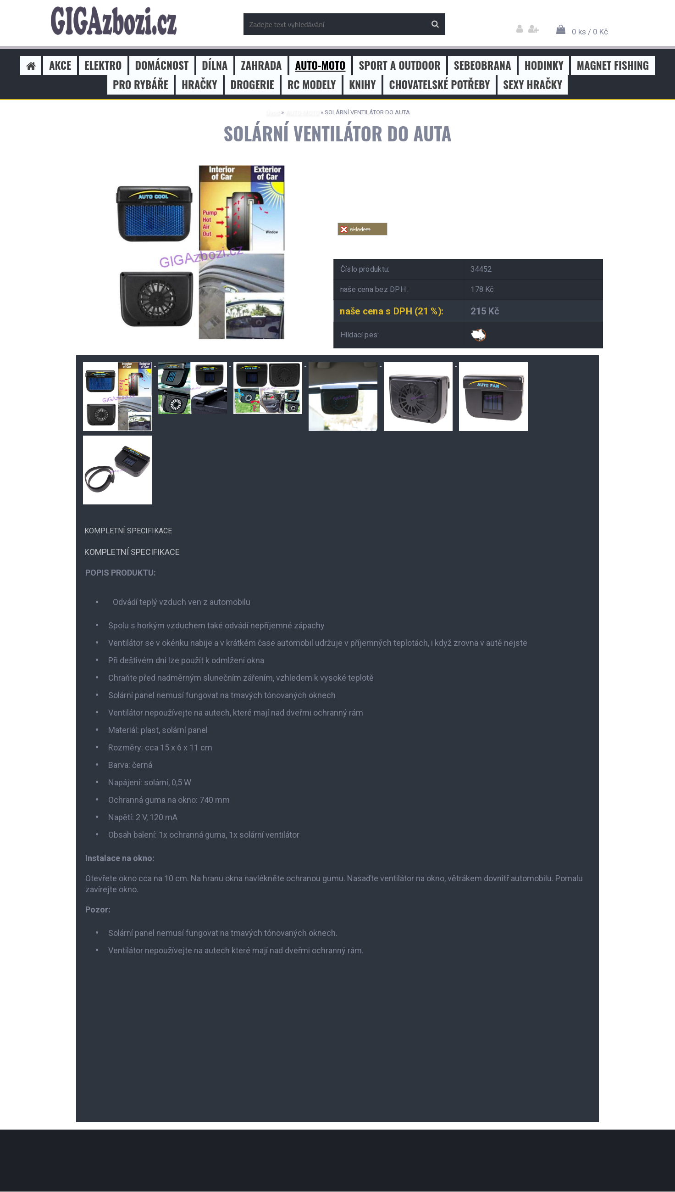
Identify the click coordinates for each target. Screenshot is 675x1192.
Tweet (469, 240)
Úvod (273, 112)
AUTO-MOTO (302, 112)
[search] (435, 24)
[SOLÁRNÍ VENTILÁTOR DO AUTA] (197, 168)
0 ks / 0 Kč (590, 31)
